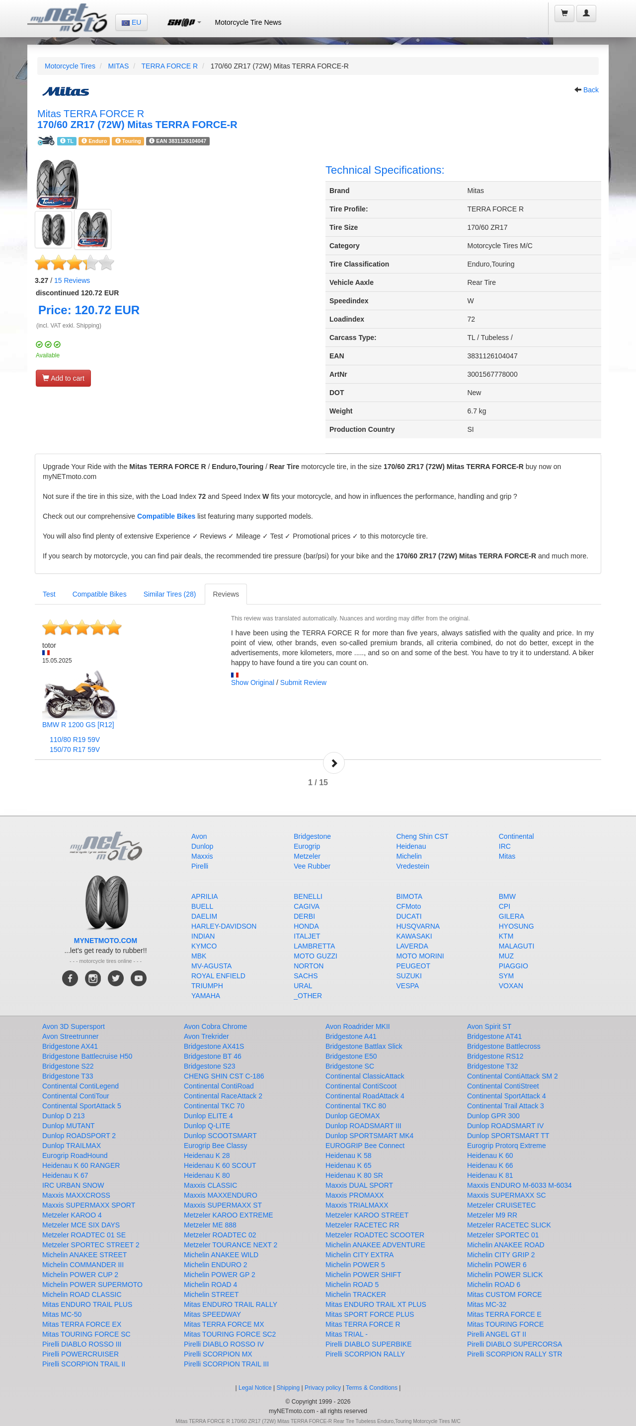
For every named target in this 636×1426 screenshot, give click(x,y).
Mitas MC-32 (486, 1304)
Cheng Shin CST (423, 836)
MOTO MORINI (420, 956)
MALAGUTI (517, 946)
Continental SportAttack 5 (81, 1106)
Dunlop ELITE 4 (208, 1116)
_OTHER (308, 996)
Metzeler (307, 856)
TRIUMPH (207, 986)
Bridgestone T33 (67, 1076)
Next (334, 763)
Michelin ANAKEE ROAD (506, 1245)
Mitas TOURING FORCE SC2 (230, 1334)
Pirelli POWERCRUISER (80, 1354)
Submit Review (303, 682)
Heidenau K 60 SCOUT (220, 1165)
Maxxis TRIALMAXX (357, 1205)
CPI (504, 906)
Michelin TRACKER (355, 1294)
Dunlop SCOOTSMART (220, 1136)
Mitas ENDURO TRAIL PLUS (87, 1304)
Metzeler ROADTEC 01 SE (84, 1235)
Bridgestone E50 (351, 1056)
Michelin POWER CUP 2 (80, 1275)
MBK (198, 956)
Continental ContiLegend (80, 1086)
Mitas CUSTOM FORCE (504, 1294)
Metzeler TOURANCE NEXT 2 (230, 1245)
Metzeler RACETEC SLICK (509, 1225)
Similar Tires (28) (170, 594)
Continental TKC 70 (214, 1106)
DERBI (304, 916)
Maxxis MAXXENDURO (220, 1195)
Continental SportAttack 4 (506, 1096)
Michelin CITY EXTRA (359, 1255)
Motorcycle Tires (70, 66)
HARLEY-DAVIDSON (223, 926)
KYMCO (204, 946)
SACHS (306, 976)
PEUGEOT (413, 966)
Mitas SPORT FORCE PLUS (369, 1314)
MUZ (506, 956)
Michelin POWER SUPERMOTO (92, 1285)
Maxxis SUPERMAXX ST (223, 1205)
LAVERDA (412, 946)
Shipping (288, 1387)
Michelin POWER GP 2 (219, 1275)
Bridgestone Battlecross (504, 1046)
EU (131, 22)
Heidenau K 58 (348, 1155)
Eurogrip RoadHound (75, 1155)
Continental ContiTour (75, 1096)
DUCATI (409, 916)
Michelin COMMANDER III (83, 1265)
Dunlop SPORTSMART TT (508, 1136)
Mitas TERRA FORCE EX (81, 1324)
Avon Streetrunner (70, 1036)
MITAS (118, 66)
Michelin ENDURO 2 (215, 1265)
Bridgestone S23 (210, 1066)
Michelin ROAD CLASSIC (82, 1294)
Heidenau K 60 (490, 1155)
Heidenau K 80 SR (354, 1175)
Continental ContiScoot (361, 1086)
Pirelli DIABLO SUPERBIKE (368, 1344)
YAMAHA (205, 996)
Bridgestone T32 (492, 1066)
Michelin (409, 856)
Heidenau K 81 (490, 1175)
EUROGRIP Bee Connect (364, 1146)
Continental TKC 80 (355, 1106)
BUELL (202, 906)
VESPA (408, 986)
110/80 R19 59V (75, 740)
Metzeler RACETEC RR (362, 1225)
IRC (505, 846)
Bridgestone (312, 836)
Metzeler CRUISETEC (501, 1205)
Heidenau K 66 (490, 1165)
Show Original (252, 682)
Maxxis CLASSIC (210, 1185)
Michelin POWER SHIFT (363, 1275)
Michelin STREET (211, 1294)
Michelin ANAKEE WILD (221, 1255)
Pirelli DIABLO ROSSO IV (224, 1344)
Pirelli (199, 866)
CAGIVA (306, 906)
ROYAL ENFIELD (218, 976)
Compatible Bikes (166, 516)
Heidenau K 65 (348, 1165)
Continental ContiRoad (219, 1086)
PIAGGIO (513, 966)
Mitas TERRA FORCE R (362, 1324)
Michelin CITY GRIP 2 (501, 1255)
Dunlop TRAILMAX (71, 1146)
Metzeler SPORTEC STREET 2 (91, 1245)
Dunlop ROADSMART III (363, 1126)
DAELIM (204, 916)
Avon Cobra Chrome (215, 1026)
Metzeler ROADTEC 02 (220, 1235)
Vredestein (413, 866)
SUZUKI (409, 976)
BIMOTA (410, 896)
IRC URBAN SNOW (73, 1185)
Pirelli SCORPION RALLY (365, 1354)
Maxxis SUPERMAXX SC (506, 1195)
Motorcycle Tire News (248, 22)
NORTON (308, 966)
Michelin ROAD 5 (352, 1285)
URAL (303, 986)
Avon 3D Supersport (73, 1026)
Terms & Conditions (372, 1387)
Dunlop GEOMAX (352, 1116)
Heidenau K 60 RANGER (81, 1165)
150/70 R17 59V (75, 749)
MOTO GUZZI (315, 956)
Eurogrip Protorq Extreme (506, 1146)
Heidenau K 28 (207, 1155)
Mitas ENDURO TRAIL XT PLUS (375, 1304)
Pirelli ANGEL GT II (496, 1334)
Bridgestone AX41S (214, 1046)
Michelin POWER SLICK (505, 1275)
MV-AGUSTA (211, 966)
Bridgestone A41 (351, 1036)
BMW (507, 896)
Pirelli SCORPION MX (218, 1354)
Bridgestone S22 (68, 1066)
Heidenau (411, 846)
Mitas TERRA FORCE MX (224, 1324)
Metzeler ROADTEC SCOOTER (374, 1235)
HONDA (306, 926)
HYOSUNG (516, 926)
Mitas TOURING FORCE (505, 1324)
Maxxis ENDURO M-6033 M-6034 (519, 1185)
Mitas (507, 856)
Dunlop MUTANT (68, 1126)
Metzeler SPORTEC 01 (503, 1235)
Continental (516, 836)
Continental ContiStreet (503, 1086)
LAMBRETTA (314, 946)
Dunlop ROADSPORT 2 (79, 1136)
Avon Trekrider (206, 1036)
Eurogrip (307, 846)
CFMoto (409, 906)
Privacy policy (323, 1387)
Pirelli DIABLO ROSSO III (81, 1344)
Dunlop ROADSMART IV (505, 1126)
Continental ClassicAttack (364, 1076)
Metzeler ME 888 (210, 1225)
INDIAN (203, 936)
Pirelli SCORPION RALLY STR (514, 1354)
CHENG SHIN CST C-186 (224, 1076)
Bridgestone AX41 (70, 1046)
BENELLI (308, 896)
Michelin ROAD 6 (493, 1285)
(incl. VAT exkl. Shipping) (68, 325)
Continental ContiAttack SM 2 (512, 1076)
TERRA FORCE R (170, 66)
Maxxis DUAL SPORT (359, 1185)
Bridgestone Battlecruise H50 (87, 1056)
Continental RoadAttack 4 (364, 1096)
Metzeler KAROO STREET (366, 1215)
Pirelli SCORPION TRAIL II (83, 1364)
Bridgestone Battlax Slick (363, 1046)
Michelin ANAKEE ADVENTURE (375, 1245)
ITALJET (307, 936)
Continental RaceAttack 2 (223, 1096)
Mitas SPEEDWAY (212, 1314)
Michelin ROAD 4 (210, 1285)
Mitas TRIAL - (346, 1334)
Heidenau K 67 (65, 1175)
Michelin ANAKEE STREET (84, 1255)
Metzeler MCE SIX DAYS (81, 1225)
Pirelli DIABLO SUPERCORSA (514, 1344)
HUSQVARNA (418, 926)
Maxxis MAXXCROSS (76, 1195)
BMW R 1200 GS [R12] (78, 725)
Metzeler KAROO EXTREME (228, 1215)
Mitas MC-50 (61, 1314)
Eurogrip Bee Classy (215, 1146)
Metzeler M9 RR (492, 1215)
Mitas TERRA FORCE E (504, 1314)
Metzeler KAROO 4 (72, 1215)
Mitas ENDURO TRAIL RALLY (230, 1304)
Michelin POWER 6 (497, 1265)
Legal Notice (255, 1387)
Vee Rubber (312, 866)
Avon (199, 836)
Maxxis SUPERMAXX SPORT (88, 1205)
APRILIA (204, 896)
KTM (506, 936)
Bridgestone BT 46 (212, 1056)
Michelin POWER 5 (355, 1265)
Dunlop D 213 (63, 1116)
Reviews (72, 280)
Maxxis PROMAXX (354, 1195)
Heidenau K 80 (207, 1175)
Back (591, 90)
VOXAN (511, 986)
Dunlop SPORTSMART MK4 (369, 1136)
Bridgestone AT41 (494, 1036)
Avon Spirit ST (489, 1026)
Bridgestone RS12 (495, 1056)
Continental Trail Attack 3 (505, 1106)
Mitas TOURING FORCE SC (86, 1334)
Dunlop (202, 846)
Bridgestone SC (349, 1066)
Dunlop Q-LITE (207, 1126)
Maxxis (202, 856)
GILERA (511, 916)
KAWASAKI (414, 936)
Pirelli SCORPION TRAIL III (226, 1364)
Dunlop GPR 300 (493, 1116)
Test (49, 594)
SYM (506, 976)
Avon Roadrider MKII (357, 1026)
